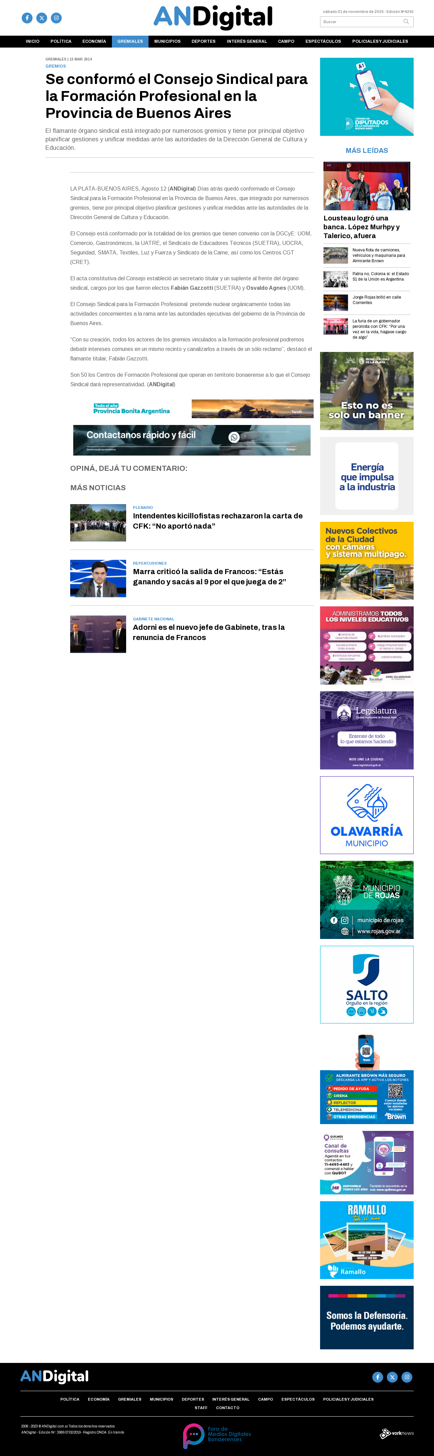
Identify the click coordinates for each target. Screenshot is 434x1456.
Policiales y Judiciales (380, 41)
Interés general (247, 41)
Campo (286, 41)
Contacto (227, 1408)
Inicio (32, 41)
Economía (94, 41)
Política (61, 41)
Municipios (167, 41)
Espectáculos (323, 41)
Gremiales (130, 41)
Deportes (204, 41)
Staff (201, 1408)
